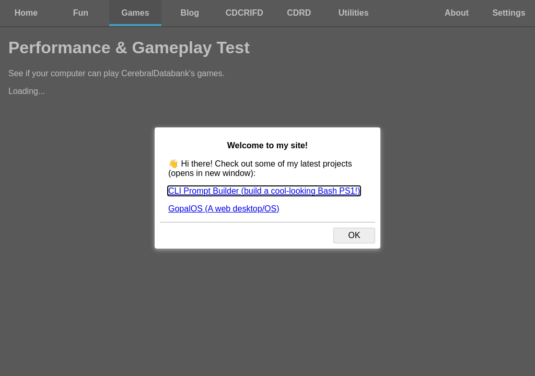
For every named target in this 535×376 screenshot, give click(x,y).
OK (354, 235)
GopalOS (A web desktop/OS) (224, 208)
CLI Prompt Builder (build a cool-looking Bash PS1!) (264, 190)
